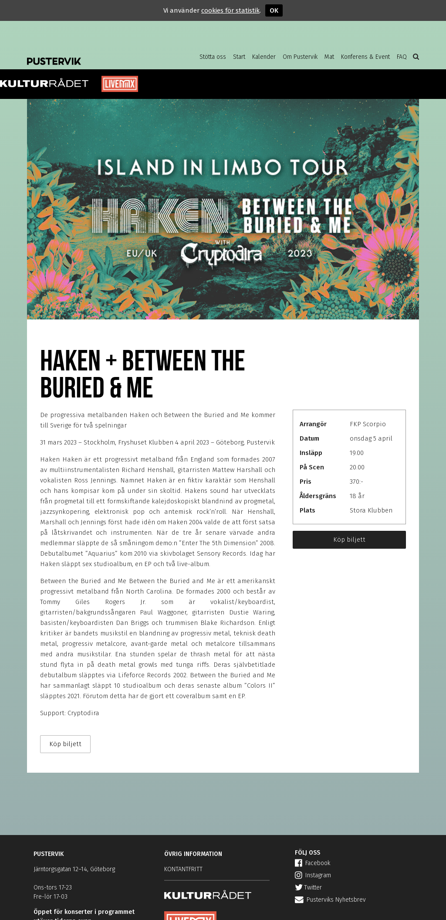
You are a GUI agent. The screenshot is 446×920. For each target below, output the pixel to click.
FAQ (402, 57)
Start (239, 57)
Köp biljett (349, 539)
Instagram (313, 875)
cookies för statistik (230, 10)
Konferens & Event (365, 57)
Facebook (312, 863)
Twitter (308, 887)
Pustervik (96, 54)
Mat (329, 57)
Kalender (264, 57)
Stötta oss (212, 57)
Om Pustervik (300, 57)
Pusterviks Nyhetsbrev (330, 899)
